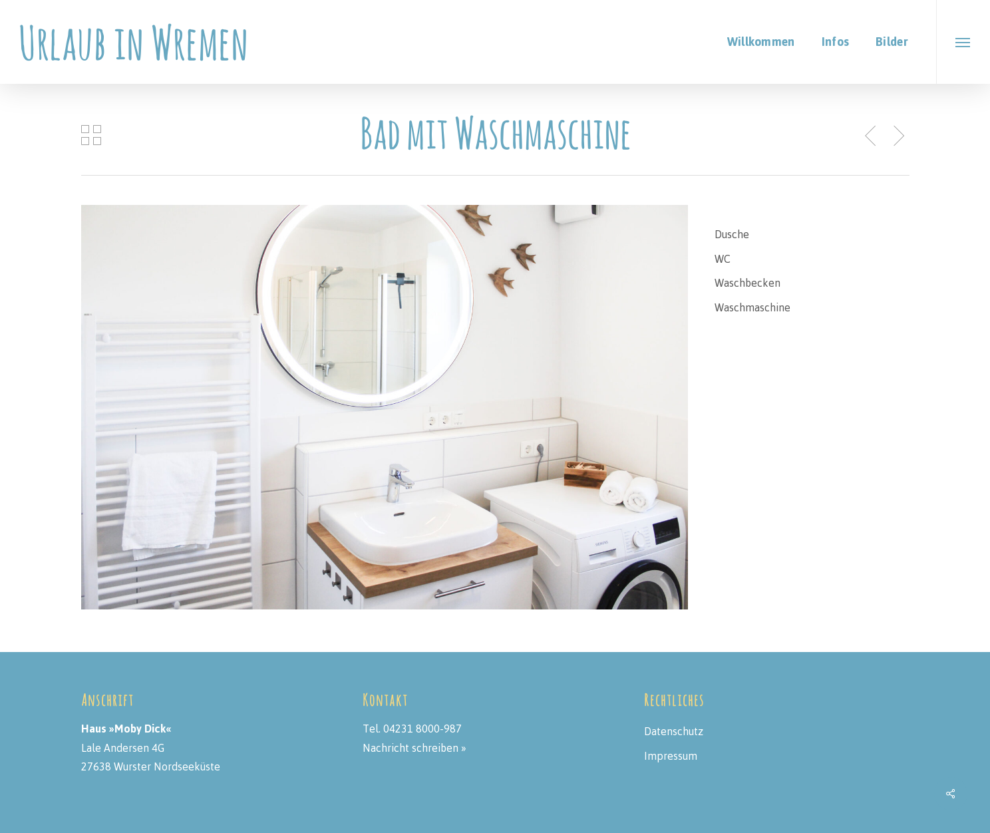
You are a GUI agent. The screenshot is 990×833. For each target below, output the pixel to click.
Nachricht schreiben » (414, 748)
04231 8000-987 (422, 729)
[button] (963, 42)
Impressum (670, 756)
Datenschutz (673, 731)
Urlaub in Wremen (133, 42)
